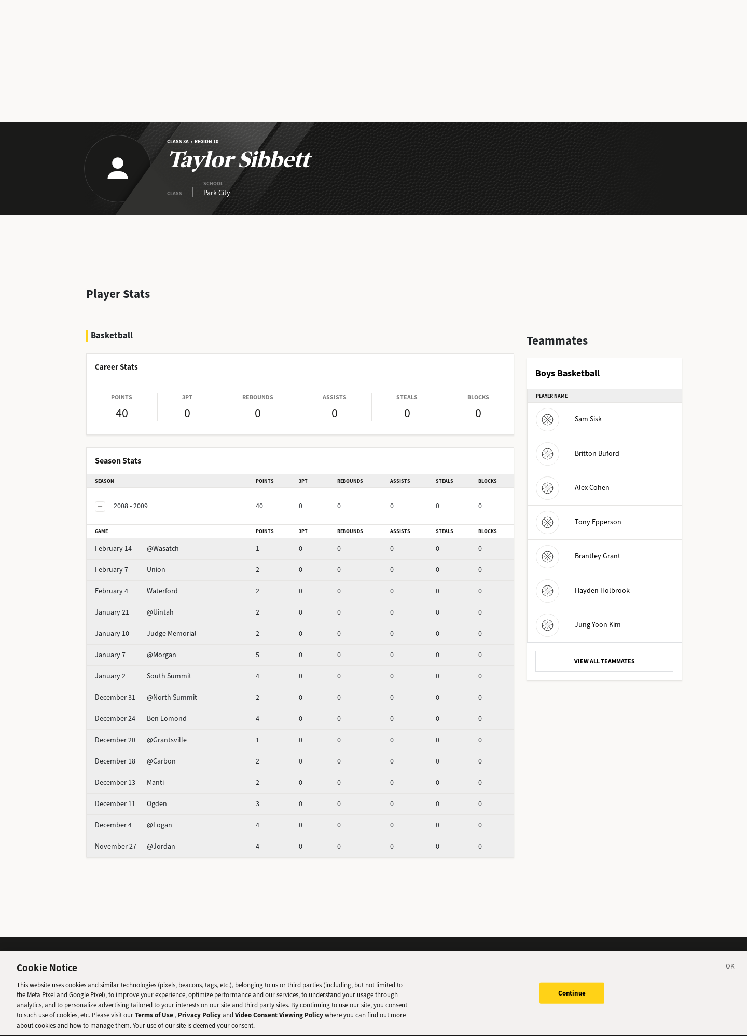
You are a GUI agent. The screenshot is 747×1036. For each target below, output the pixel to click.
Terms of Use (154, 1023)
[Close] (730, 976)
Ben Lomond (141, 719)
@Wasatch (137, 548)
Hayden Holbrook (583, 590)
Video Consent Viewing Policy (279, 1023)
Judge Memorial (146, 633)
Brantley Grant (578, 556)
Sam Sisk (569, 419)
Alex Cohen (573, 488)
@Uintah (134, 612)
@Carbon (135, 761)
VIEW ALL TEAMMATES (604, 661)
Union (130, 570)
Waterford (136, 591)
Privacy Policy (199, 1023)
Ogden (131, 804)
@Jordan (135, 846)
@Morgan (135, 655)
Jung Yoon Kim (578, 625)
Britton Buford (577, 453)
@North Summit (146, 697)
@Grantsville (141, 740)
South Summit (143, 676)
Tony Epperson (578, 522)
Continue (572, 1001)
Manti (129, 782)
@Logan (133, 825)
